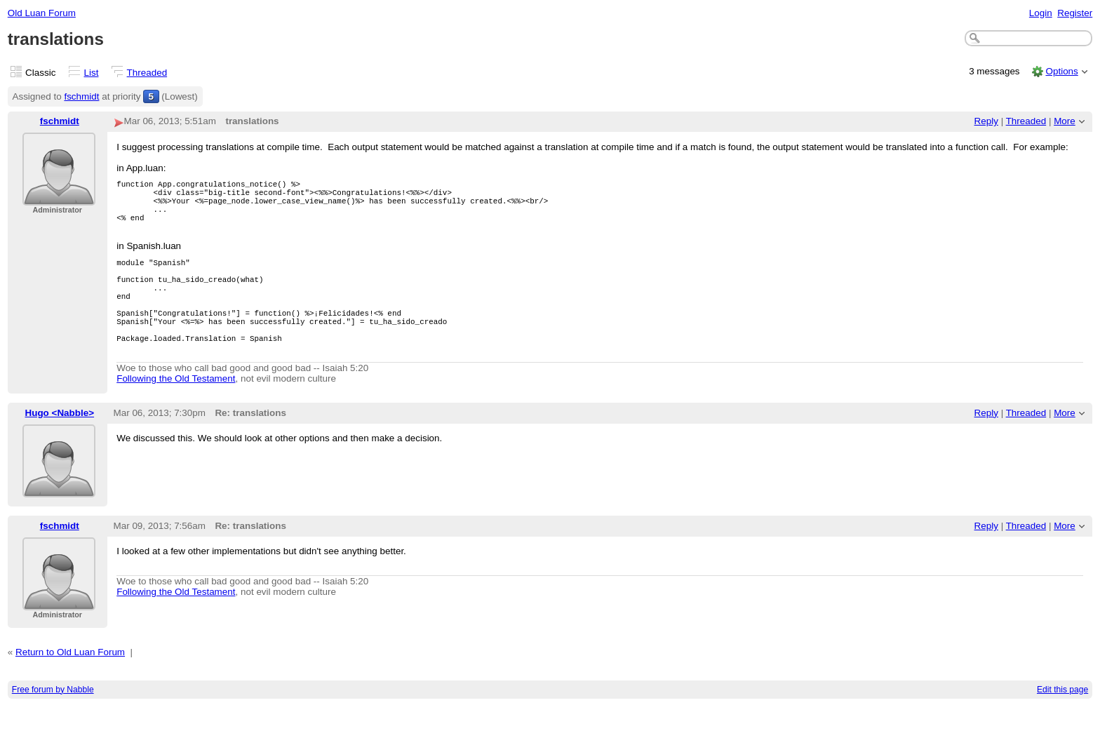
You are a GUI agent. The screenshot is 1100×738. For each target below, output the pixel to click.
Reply (986, 121)
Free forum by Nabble (53, 721)
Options (1061, 71)
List (91, 72)
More (1064, 121)
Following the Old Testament (175, 410)
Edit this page (1062, 721)
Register (1074, 13)
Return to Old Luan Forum (70, 683)
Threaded (147, 72)
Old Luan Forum (42, 13)
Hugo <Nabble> (60, 444)
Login (1040, 13)
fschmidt (81, 96)
